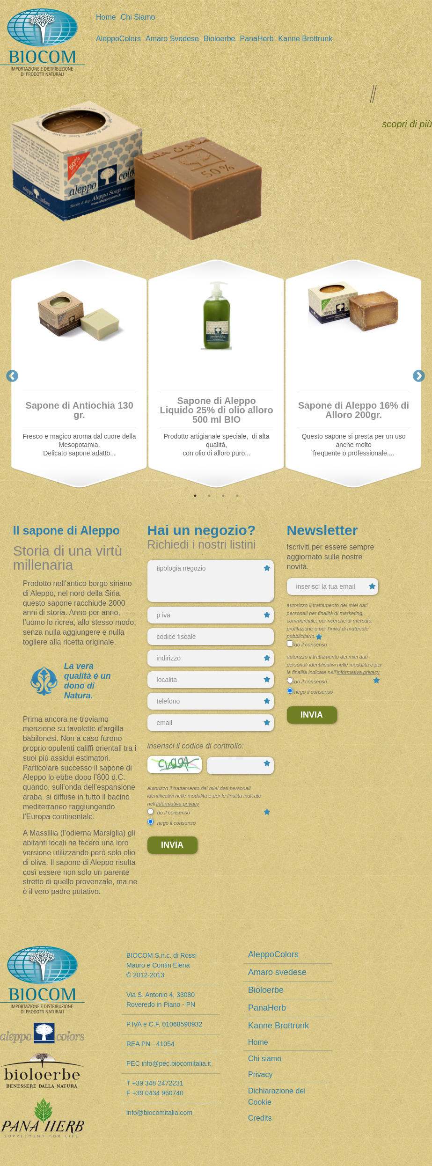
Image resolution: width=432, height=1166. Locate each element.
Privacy (260, 1074)
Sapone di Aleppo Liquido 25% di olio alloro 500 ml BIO (216, 410)
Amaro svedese (172, 39)
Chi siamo (138, 17)
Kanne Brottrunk (305, 39)
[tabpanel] (79, 374)
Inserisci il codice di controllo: (195, 746)
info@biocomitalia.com (159, 1112)
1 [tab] (194, 495)
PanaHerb (257, 39)
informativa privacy (177, 804)
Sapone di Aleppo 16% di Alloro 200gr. (353, 410)
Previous (10, 374)
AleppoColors (118, 39)
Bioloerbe (219, 39)
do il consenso (173, 812)
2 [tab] (208, 495)
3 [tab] (222, 495)
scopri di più (407, 124)
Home (106, 17)
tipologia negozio (210, 581)
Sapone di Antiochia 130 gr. (79, 410)
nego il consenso (176, 823)
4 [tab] (236, 495)
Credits (260, 1118)
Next (416, 374)
